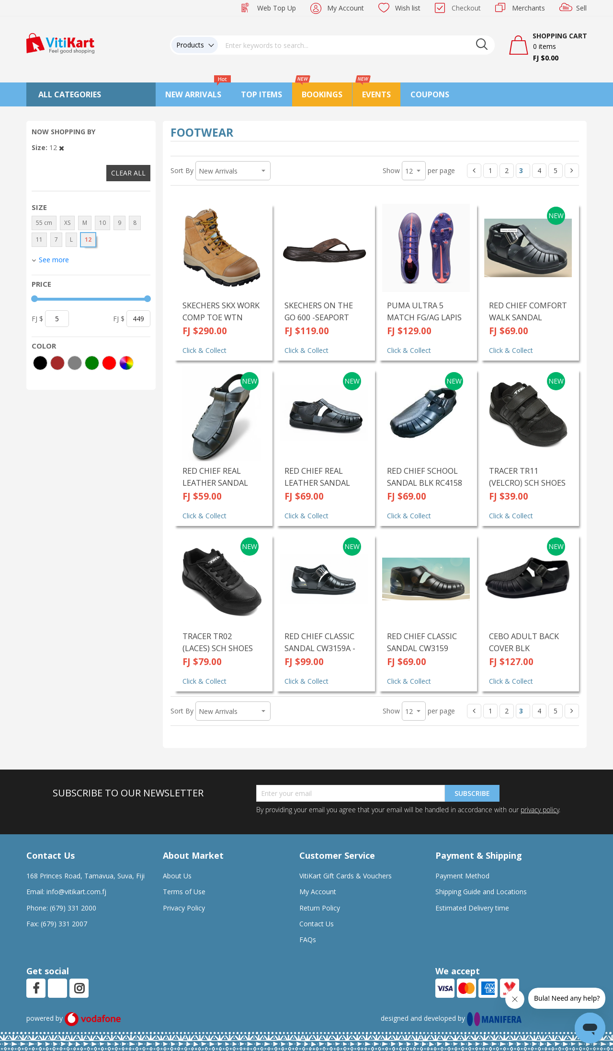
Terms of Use (184, 891)
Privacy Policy (184, 907)
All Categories (69, 94)
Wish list (407, 7)
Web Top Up (276, 7)
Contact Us (316, 923)
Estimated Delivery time (472, 907)
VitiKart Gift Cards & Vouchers (345, 875)
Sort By (181, 170)
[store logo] (60, 42)
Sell (581, 7)
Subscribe (472, 793)
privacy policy (540, 809)
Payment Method (462, 875)
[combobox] (356, 45)
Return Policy (319, 907)
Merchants (528, 7)
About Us (177, 875)
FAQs (307, 939)
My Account (345, 7)
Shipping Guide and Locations (481, 891)
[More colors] (126, 363)
